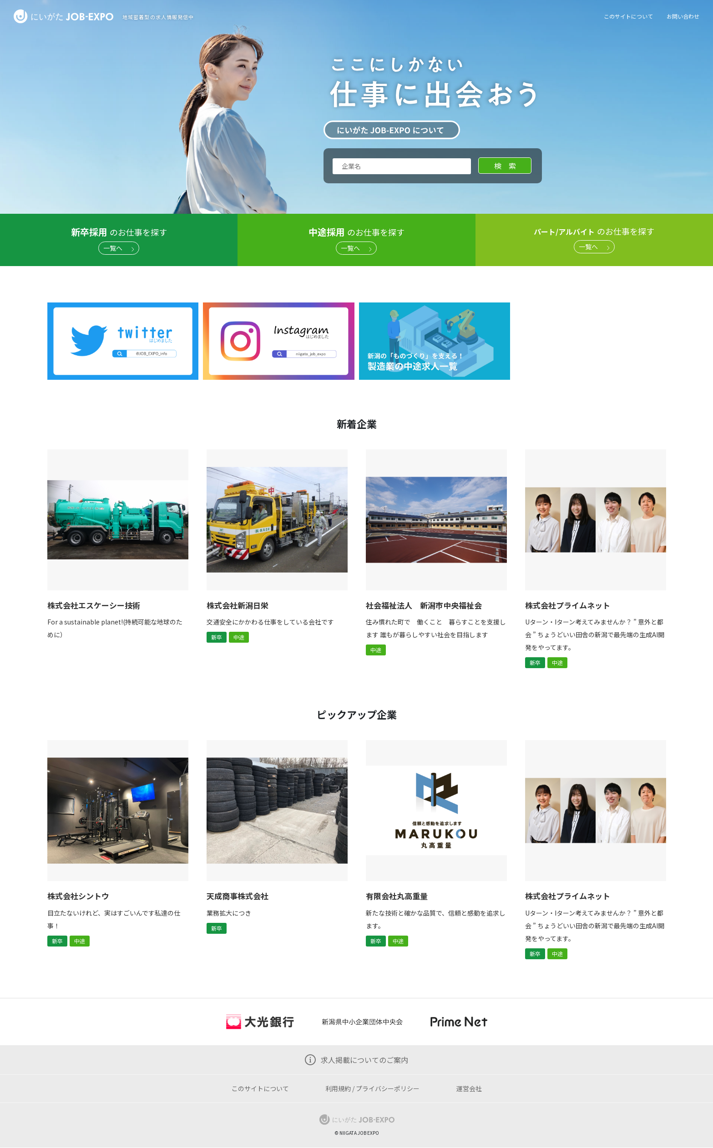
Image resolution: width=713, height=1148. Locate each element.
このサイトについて (628, 16)
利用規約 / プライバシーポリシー (372, 1088)
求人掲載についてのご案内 (364, 1059)
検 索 (505, 165)
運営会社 (469, 1088)
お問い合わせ (683, 16)
